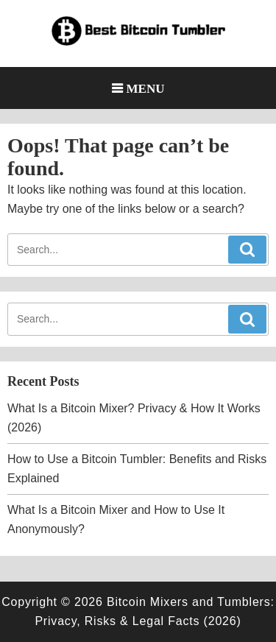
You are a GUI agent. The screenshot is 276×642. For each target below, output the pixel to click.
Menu (146, 88)
